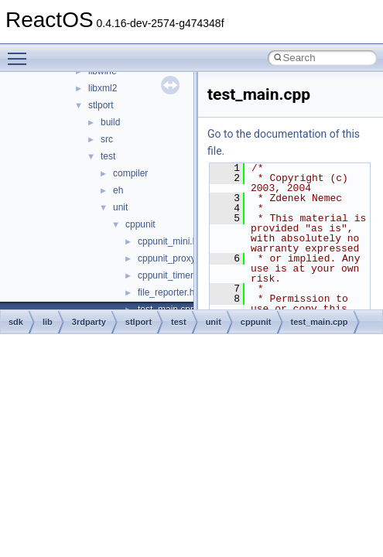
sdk (16, 321)
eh (118, 190)
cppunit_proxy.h (170, 258)
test (108, 156)
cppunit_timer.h (169, 275)
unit (120, 207)
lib (48, 321)
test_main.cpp (319, 321)
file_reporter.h (166, 292)
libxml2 (102, 88)
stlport (101, 105)
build (110, 122)
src (107, 139)
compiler (130, 173)
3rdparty (89, 321)
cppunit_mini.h (167, 241)
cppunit (140, 224)
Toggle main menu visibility (21, 52)
